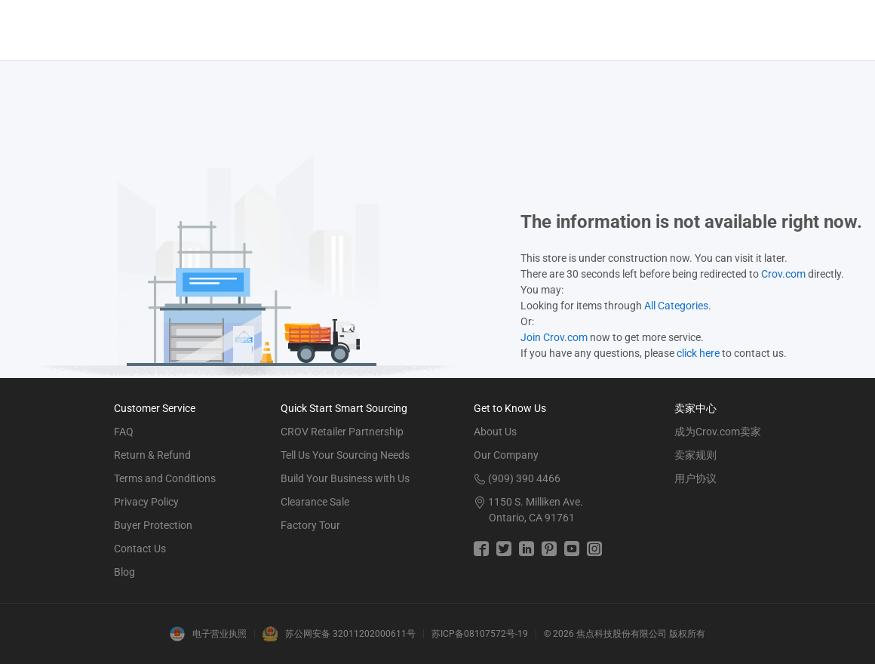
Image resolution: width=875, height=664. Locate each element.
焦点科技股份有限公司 (621, 634)
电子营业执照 (219, 634)
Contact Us (140, 549)
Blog (124, 572)
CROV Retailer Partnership (342, 432)
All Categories (676, 306)
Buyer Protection (153, 525)
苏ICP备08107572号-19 (479, 634)
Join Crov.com (554, 337)
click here (698, 353)
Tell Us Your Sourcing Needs (345, 455)
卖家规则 (695, 455)
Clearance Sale (315, 502)
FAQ (124, 432)
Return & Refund (152, 455)
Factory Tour (310, 525)
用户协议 (695, 478)
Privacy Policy (146, 502)
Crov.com (783, 274)
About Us (495, 432)
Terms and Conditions (165, 478)
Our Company (506, 455)
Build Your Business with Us (345, 478)
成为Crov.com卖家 (717, 432)
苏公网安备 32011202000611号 (350, 634)
